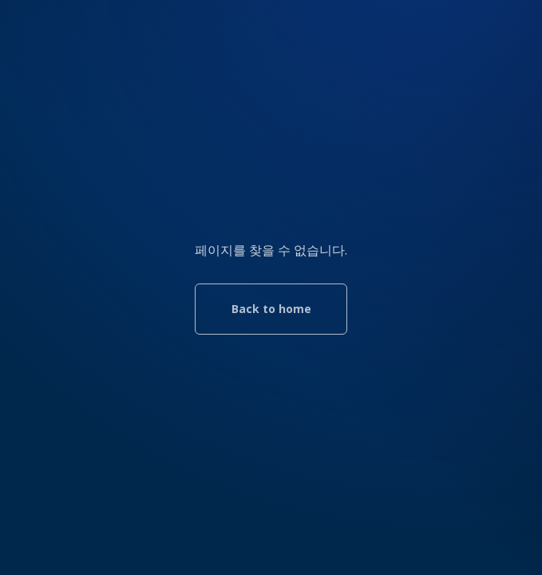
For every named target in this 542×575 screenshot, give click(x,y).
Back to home (271, 308)
